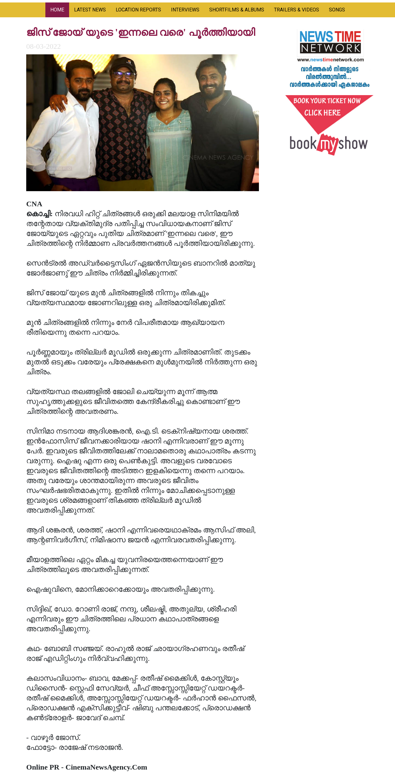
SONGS (337, 10)
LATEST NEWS (90, 10)
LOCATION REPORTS (138, 10)
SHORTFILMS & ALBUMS (236, 10)
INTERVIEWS (185, 10)
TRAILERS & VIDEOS (296, 10)
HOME (57, 10)
